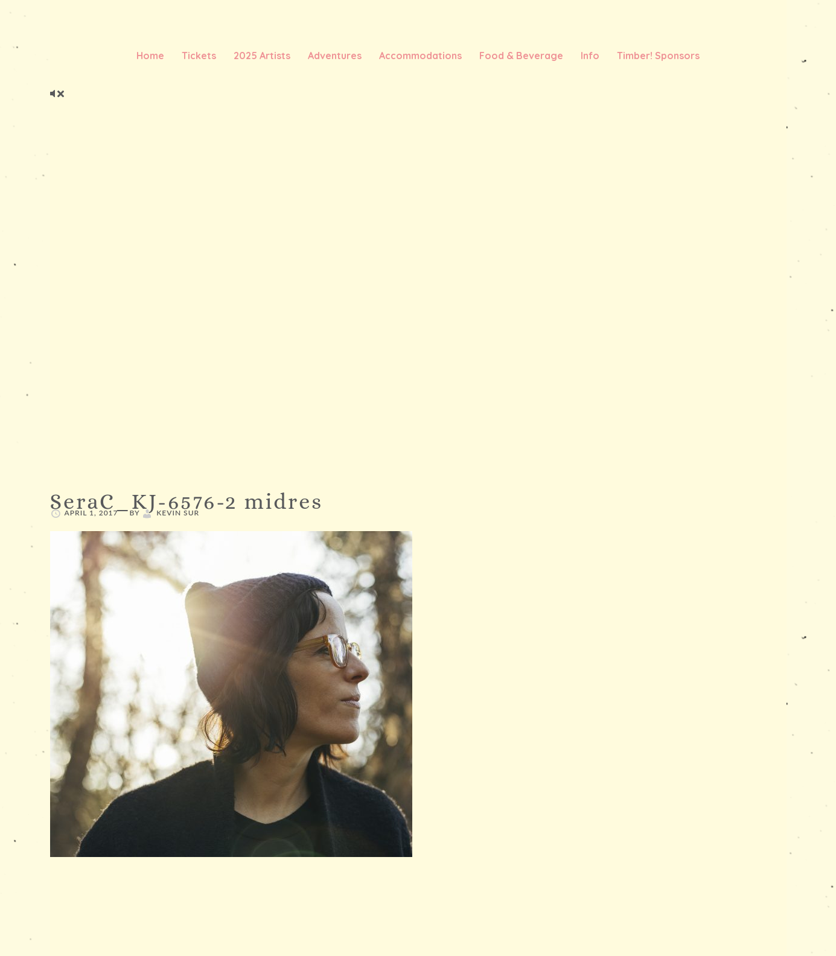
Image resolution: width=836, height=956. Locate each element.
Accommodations (420, 55)
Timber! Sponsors (658, 55)
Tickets (199, 55)
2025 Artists (262, 55)
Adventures (335, 55)
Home (150, 55)
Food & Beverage (521, 55)
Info (590, 55)
